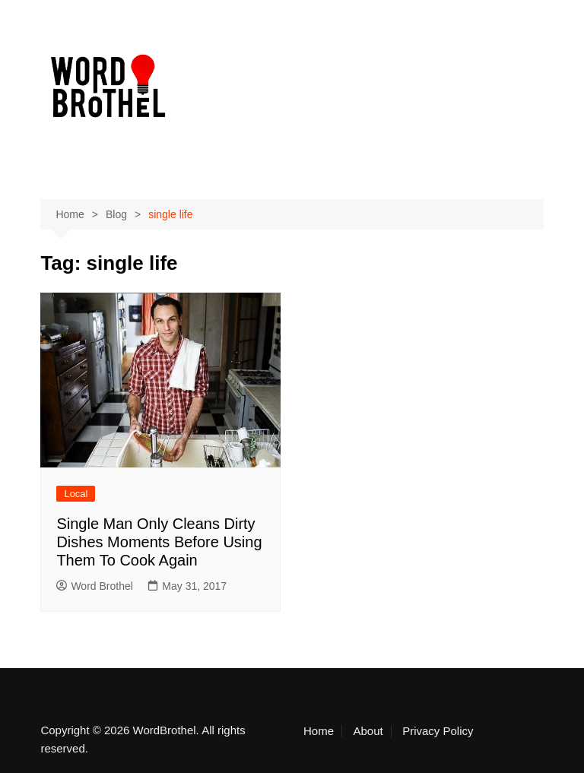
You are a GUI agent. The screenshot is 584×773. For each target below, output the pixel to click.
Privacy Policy (437, 731)
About (367, 731)
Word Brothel (94, 586)
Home (318, 731)
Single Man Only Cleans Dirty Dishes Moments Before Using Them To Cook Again (159, 542)
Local (75, 493)
